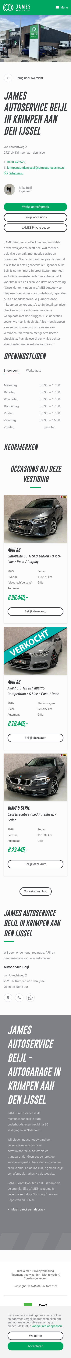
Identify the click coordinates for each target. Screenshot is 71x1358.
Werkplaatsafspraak (35, 207)
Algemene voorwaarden (25, 1274)
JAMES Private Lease (36, 227)
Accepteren (35, 1346)
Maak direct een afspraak (28, 1209)
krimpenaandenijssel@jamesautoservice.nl (36, 167)
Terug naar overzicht (23, 78)
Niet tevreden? (51, 1274)
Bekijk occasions (35, 217)
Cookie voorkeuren (35, 1278)
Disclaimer (23, 1271)
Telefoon (19, 997)
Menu (64, 7)
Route (8, 997)
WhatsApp (16, 173)
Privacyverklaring (43, 1271)
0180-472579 (16, 162)
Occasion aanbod (35, 891)
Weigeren (35, 1335)
